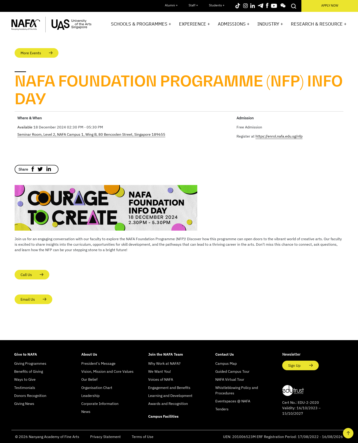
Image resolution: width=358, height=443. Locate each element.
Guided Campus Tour (232, 371)
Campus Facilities (163, 416)
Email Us (28, 299)
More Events (31, 53)
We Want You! (159, 371)
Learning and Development (170, 395)
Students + (216, 5)
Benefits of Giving (28, 371)
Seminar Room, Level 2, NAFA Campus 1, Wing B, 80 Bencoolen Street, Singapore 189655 (91, 134)
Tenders (222, 409)
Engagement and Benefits (169, 387)
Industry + (270, 24)
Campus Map (226, 363)
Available (25, 127)
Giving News (24, 403)
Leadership (90, 395)
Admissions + (234, 24)
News (85, 411)
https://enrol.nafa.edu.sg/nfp (279, 136)
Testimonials (24, 387)
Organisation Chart (96, 387)
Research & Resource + (319, 24)
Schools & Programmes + (141, 24)
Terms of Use (142, 436)
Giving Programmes (30, 363)
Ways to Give (25, 379)
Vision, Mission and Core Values (107, 371)
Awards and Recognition (168, 403)
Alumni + (171, 5)
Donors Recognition (30, 395)
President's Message (98, 363)
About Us (89, 354)
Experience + (194, 24)
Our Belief (89, 379)
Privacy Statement (105, 436)
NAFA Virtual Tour (229, 379)
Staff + (193, 5)
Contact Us (224, 354)
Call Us (26, 274)
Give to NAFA (25, 354)
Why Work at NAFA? (164, 363)
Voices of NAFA (160, 379)
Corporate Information (99, 403)
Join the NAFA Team (165, 354)
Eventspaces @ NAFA (232, 401)
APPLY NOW (329, 5)
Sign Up (294, 365)
